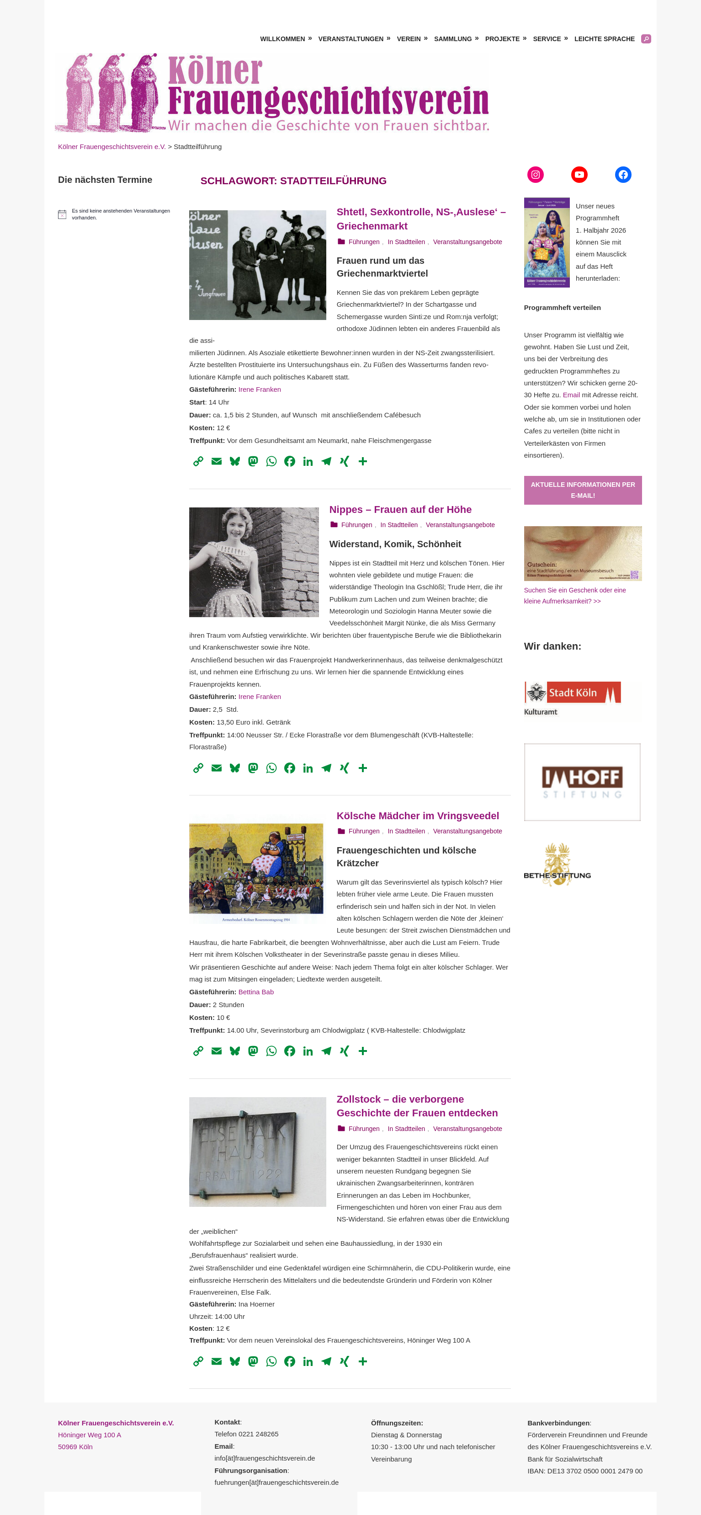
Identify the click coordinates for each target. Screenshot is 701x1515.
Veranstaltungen (351, 39)
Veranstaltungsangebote (467, 241)
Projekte (502, 39)
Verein (409, 39)
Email (571, 395)
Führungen (364, 241)
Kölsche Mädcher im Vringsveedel (418, 816)
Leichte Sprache (604, 39)
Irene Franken (260, 389)
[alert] (117, 214)
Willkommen (282, 39)
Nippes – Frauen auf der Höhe (400, 509)
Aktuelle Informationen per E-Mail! (583, 490)
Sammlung (453, 39)
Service (547, 39)
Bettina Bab (256, 992)
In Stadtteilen (406, 241)
